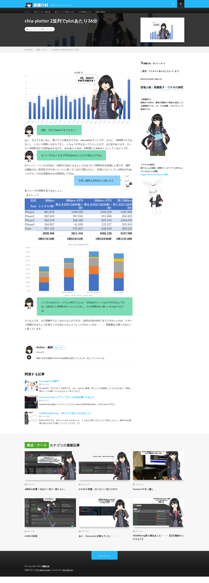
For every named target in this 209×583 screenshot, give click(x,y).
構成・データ (46, 35)
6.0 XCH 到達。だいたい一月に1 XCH (101, 494)
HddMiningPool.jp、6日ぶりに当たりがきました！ (65, 418)
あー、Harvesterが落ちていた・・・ (101, 541)
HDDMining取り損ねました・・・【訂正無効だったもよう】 (157, 543)
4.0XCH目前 (32, 541)
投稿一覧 (58, 353)
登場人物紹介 (110, 14)
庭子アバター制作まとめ (69, 14)
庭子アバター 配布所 (44, 14)
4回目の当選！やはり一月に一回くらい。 (50, 494)
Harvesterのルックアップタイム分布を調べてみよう (66, 402)
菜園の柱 (46, 573)
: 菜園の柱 (152, 84)
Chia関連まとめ (92, 14)
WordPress (69, 576)
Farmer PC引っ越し (145, 494)
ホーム (28, 14)
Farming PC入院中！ (50, 386)
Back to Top (104, 562)
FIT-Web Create (44, 576)
